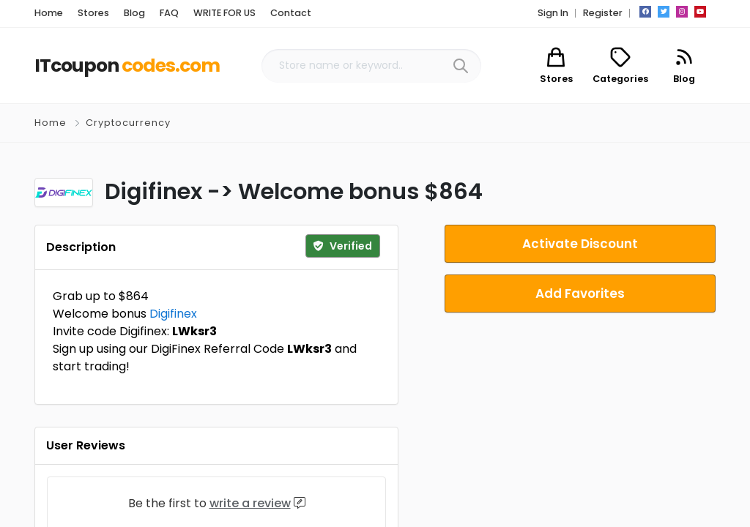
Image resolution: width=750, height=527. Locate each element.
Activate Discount (580, 243)
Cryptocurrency (128, 122)
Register (603, 13)
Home (50, 122)
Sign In (553, 13)
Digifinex (173, 313)
